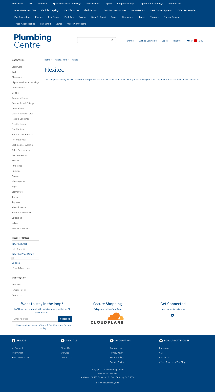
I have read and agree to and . (42, 326)
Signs (114, 16)
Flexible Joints (91, 10)
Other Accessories (187, 10)
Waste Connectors (76, 23)
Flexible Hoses (71, 10)
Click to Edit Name (148, 40)
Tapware (154, 16)
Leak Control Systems (161, 10)
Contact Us (17, 295)
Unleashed (45, 23)
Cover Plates (174, 3)
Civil (30, 3)
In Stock (19, 249)
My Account (17, 347)
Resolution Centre (20, 357)
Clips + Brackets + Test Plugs (66, 3)
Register (177, 40)
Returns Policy (19, 289)
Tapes (142, 16)
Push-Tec (69, 16)
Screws (82, 16)
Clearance (42, 3)
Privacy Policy (116, 352)
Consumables (93, 3)
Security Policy (117, 362)
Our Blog (65, 352)
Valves (59, 23)
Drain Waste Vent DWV (25, 10)
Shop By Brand (98, 16)
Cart (194, 40)
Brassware (17, 3)
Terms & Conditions (49, 324)
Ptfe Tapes (53, 16)
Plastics (39, 16)
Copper (108, 3)
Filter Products (20, 237)
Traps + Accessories (24, 23)
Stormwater (128, 16)
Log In (165, 40)
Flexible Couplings (50, 10)
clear (29, 268)
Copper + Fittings (126, 3)
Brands (130, 40)
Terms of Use (116, 347)
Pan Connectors (22, 16)
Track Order (17, 352)
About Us (16, 284)
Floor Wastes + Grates (115, 10)
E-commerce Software (104, 383)
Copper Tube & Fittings (151, 3)
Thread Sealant (172, 16)
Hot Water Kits (138, 10)
